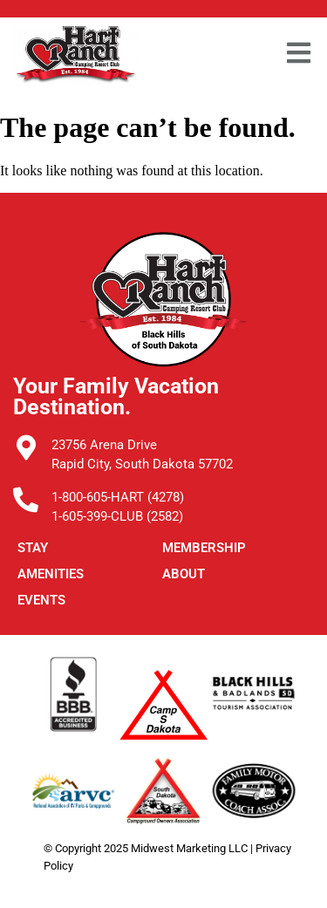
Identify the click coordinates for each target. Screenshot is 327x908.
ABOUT (183, 574)
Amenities (50, 574)
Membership (204, 548)
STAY (32, 548)
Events (41, 600)
